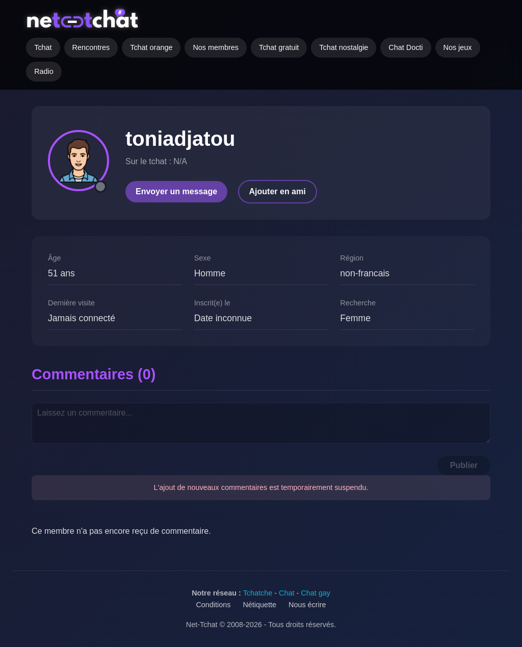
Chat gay (315, 593)
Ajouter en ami (277, 191)
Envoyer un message (176, 191)
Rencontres (91, 47)
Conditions (213, 605)
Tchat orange (151, 47)
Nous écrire (307, 605)
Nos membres (216, 47)
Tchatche (258, 593)
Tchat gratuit (279, 47)
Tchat (42, 47)
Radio (44, 71)
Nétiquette (259, 605)
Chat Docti (405, 47)
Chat (286, 593)
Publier (464, 465)
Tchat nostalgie (343, 47)
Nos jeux (457, 47)
